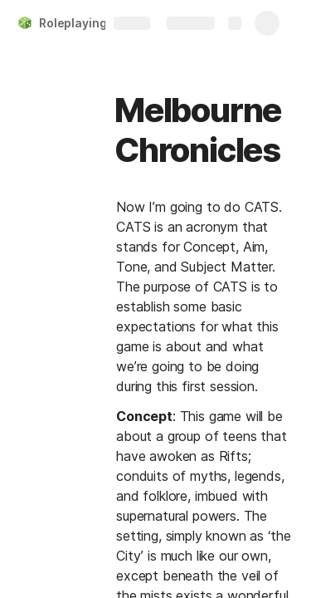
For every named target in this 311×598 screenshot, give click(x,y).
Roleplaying (72, 23)
